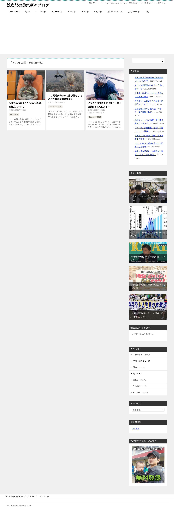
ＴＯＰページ (14, 11)
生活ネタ (72, 11)
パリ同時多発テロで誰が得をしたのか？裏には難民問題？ (65, 97)
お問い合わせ (133, 11)
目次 (147, 11)
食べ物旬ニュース (140, 392)
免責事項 (135, 428)
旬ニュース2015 (55, 106)
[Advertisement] (87, 35)
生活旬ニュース (139, 386)
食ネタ (43, 11)
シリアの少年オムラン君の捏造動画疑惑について (25, 104)
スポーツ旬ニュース (141, 355)
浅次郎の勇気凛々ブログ (29, 5)
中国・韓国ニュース (141, 361)
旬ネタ (28, 11)
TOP (21, 496)
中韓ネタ (98, 11)
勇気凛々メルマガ (115, 11)
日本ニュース (138, 367)
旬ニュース (14, 114)
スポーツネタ (57, 11)
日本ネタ (85, 11)
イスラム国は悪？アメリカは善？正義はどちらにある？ (104, 104)
